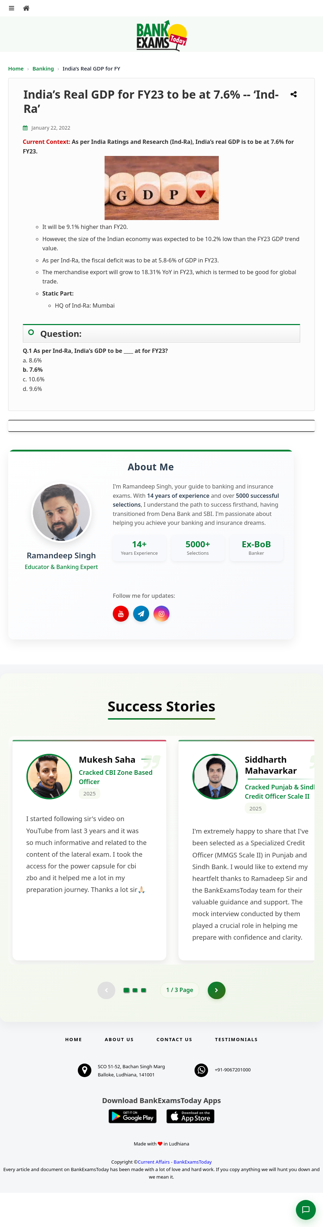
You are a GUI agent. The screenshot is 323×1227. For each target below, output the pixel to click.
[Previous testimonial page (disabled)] (106, 1024)
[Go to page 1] (126, 1024)
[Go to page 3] (143, 1024)
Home (16, 68)
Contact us (174, 1073)
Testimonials (236, 1073)
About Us (119, 1073)
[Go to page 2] (134, 1024)
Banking (43, 68)
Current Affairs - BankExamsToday (175, 1196)
